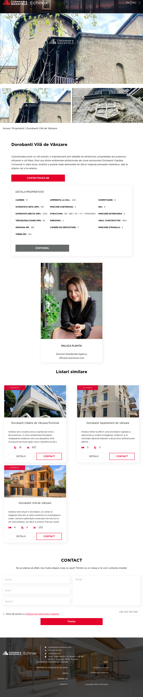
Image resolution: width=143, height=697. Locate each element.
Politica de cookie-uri (99, 672)
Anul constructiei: (109, 220)
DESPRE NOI (63, 679)
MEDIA (65, 673)
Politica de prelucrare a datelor (42, 614)
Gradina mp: (22, 227)
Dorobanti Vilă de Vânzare (42, 128)
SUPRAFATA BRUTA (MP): (28, 214)
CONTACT (49, 456)
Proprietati (18, 128)
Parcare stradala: (109, 227)
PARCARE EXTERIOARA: (110, 214)
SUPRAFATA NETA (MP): (27, 207)
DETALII (21, 456)
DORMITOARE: (105, 200)
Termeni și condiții (100, 668)
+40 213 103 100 (128, 612)
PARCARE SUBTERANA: (61, 207)
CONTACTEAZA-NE (38, 178)
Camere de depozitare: (63, 227)
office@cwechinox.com (71, 358)
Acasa (6, 128)
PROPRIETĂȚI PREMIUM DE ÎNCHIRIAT (52, 668)
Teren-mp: (21, 234)
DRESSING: (55, 220)
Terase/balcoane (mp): (28, 220)
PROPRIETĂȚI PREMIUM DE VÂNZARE (52, 662)
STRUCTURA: (56, 214)
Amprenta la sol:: (60, 200)
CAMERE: (20, 200)
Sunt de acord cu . (32, 614)
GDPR (105, 662)
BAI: (100, 207)
